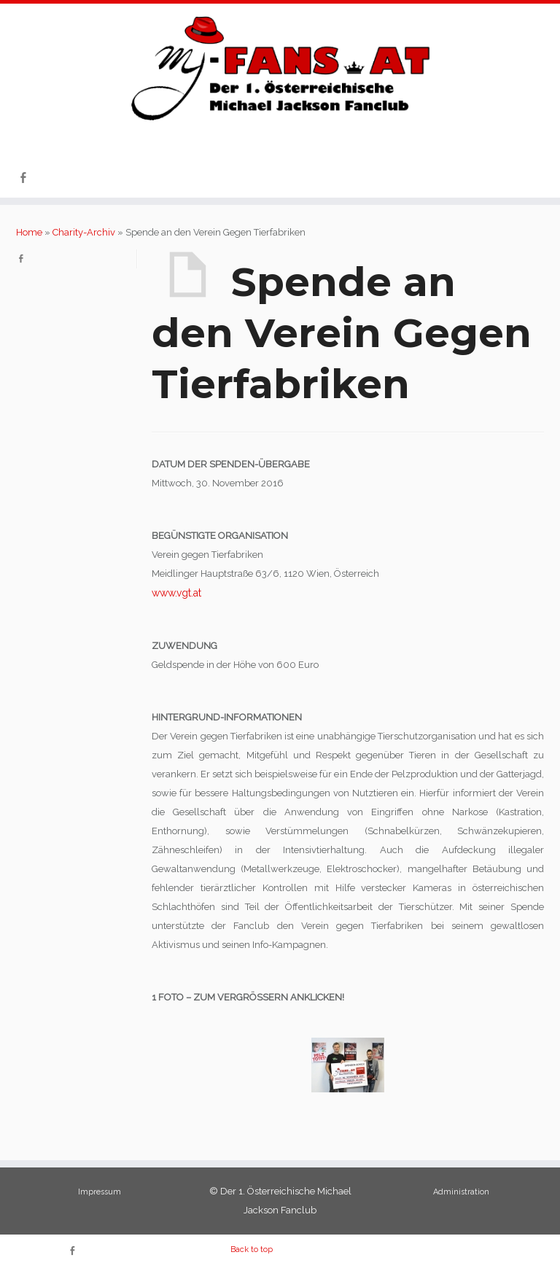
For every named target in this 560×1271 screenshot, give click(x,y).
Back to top (251, 1249)
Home (29, 232)
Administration (461, 1192)
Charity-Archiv (83, 232)
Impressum (99, 1192)
